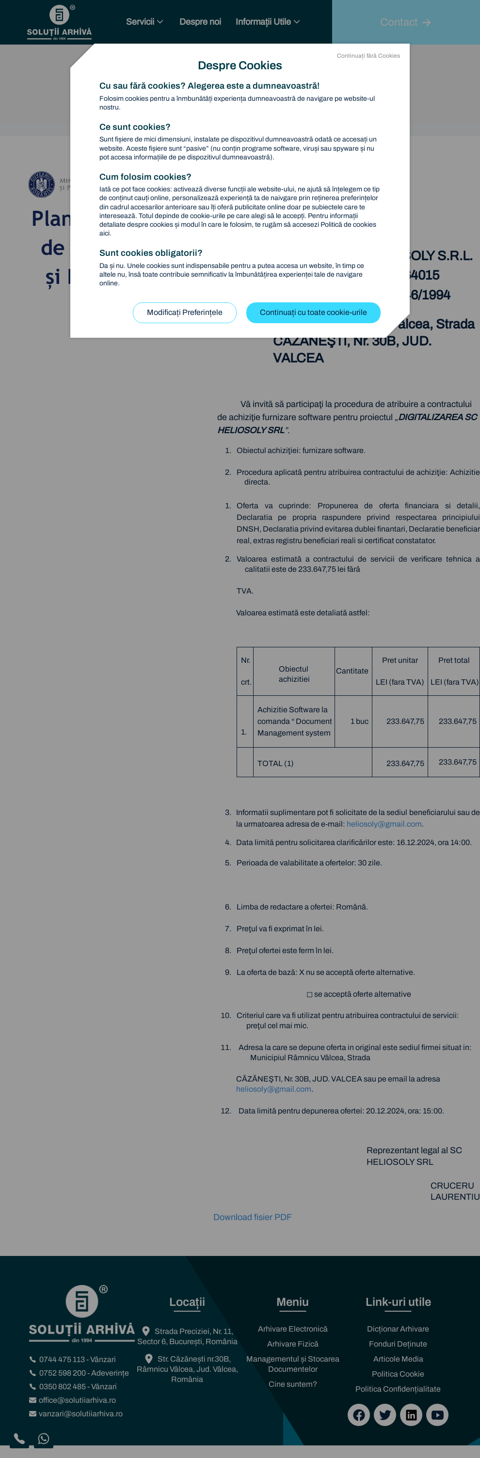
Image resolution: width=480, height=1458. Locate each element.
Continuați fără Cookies (368, 55)
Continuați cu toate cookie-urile (313, 312)
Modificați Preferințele (185, 312)
